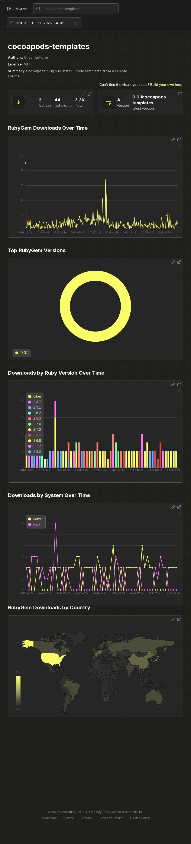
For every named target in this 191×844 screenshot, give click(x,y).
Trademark (49, 818)
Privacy (69, 818)
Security (86, 818)
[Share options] (83, 94)
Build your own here (166, 84)
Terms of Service (111, 818)
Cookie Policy (140, 818)
